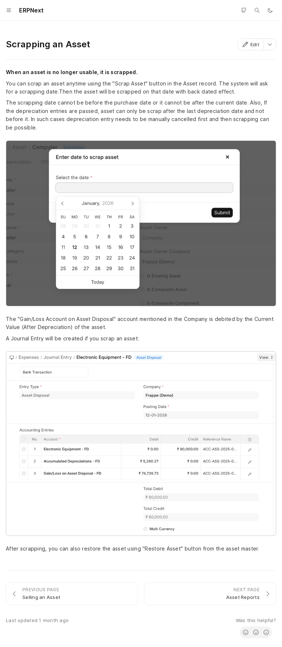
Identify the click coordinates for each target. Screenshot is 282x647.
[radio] (246, 632)
